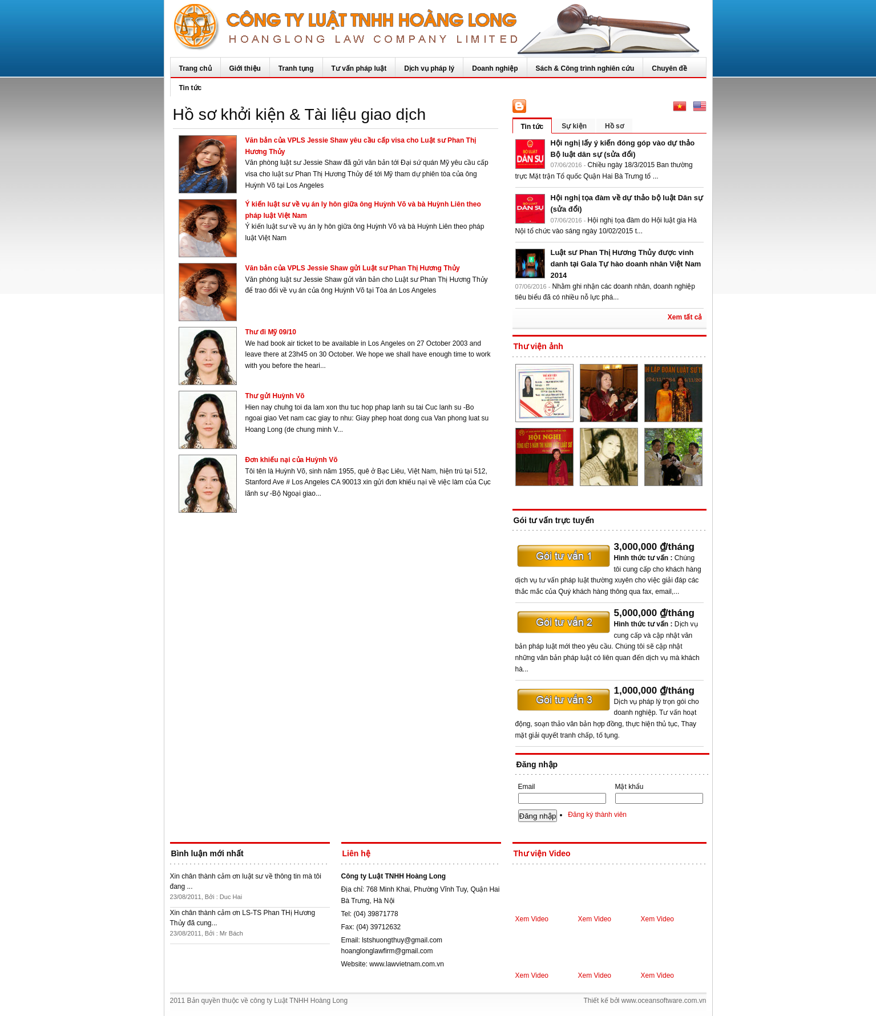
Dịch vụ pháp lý (429, 68)
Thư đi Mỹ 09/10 (270, 332)
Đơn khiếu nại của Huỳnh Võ (291, 460)
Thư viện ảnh (538, 346)
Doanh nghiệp (495, 68)
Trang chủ (195, 68)
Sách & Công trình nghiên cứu (585, 68)
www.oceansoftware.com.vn (664, 1001)
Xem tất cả (685, 317)
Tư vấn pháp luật (359, 68)
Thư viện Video (542, 853)
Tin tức (190, 88)
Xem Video (531, 919)
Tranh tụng (296, 68)
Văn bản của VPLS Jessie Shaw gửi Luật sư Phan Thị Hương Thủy (352, 268)
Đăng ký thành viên (597, 815)
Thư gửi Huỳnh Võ (275, 396)
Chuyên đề (669, 68)
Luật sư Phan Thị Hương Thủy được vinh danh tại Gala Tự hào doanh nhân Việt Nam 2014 (626, 264)
